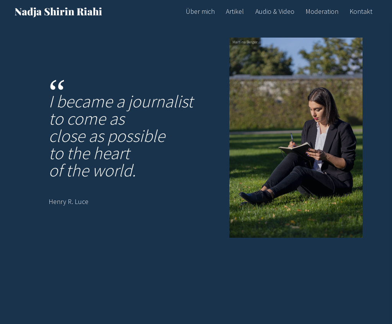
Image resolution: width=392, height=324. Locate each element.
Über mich (200, 11)
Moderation (321, 11)
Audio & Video (274, 11)
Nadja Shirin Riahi (58, 11)
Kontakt (361, 11)
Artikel (235, 11)
